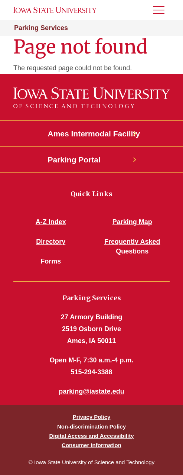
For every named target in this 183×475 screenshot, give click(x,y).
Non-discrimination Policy (91, 426)
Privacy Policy (92, 417)
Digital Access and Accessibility (91, 436)
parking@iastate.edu (91, 391)
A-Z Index (51, 222)
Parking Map (132, 222)
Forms (50, 261)
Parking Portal (74, 159)
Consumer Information (91, 445)
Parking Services (41, 28)
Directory (50, 241)
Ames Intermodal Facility (91, 133)
